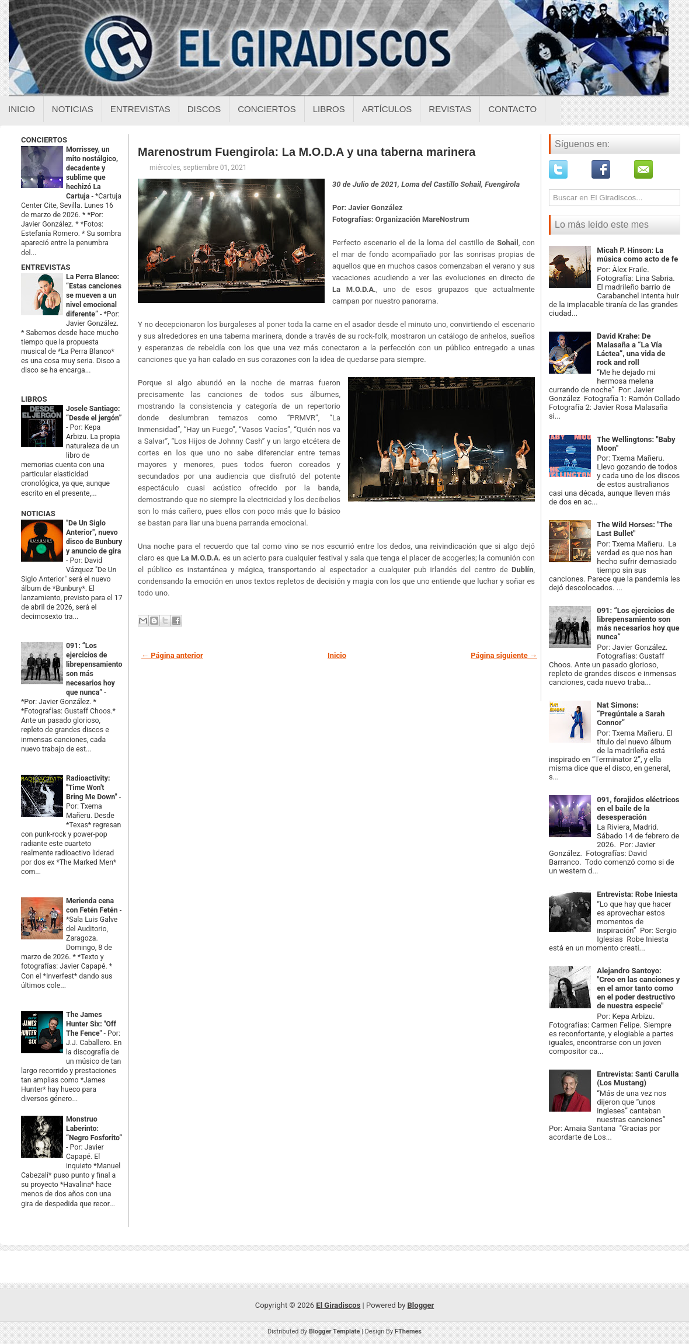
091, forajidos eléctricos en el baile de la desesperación (638, 808)
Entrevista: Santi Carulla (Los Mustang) (637, 1078)
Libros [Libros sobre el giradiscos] (329, 109)
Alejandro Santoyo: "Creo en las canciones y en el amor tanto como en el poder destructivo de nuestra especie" (638, 988)
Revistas (450, 109)
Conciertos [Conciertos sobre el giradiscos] (266, 109)
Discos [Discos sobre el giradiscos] (204, 109)
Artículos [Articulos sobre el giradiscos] (387, 109)
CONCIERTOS (44, 139)
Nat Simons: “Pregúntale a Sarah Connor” (630, 714)
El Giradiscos (338, 1305)
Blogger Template (334, 1331)
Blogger (421, 1305)
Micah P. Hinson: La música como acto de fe (637, 254)
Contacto (512, 109)
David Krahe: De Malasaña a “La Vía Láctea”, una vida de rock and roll (631, 349)
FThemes (408, 1331)
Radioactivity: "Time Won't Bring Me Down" (92, 787)
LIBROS (34, 399)
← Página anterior (172, 655)
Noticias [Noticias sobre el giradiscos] (72, 109)
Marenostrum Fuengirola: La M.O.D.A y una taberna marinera (306, 152)
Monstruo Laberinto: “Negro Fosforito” (94, 1128)
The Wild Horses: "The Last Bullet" (634, 529)
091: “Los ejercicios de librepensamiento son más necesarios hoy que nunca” (638, 623)
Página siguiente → (504, 655)
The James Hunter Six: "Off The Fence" (91, 1024)
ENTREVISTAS (45, 267)
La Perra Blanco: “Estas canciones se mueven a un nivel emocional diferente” (93, 295)
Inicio (21, 109)
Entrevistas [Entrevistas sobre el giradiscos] (140, 109)
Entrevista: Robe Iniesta (637, 894)
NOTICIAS (38, 513)
